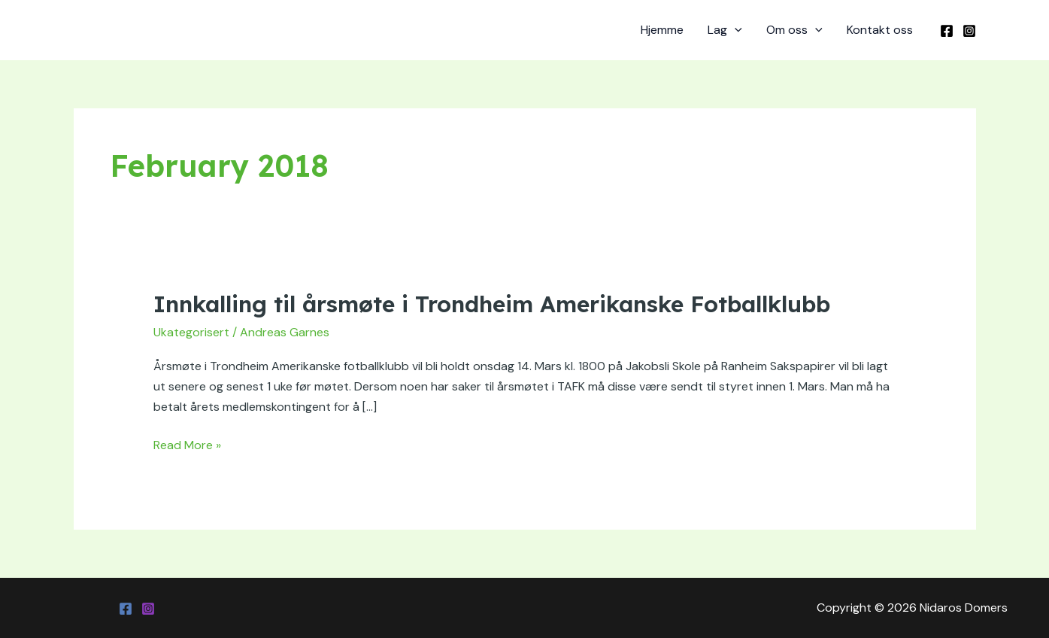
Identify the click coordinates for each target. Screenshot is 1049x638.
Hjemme (662, 30)
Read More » (187, 444)
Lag (725, 30)
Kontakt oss (880, 30)
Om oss (794, 30)
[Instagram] (969, 31)
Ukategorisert (191, 332)
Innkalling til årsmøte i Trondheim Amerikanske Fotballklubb (491, 304)
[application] (734, 30)
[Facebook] (946, 31)
